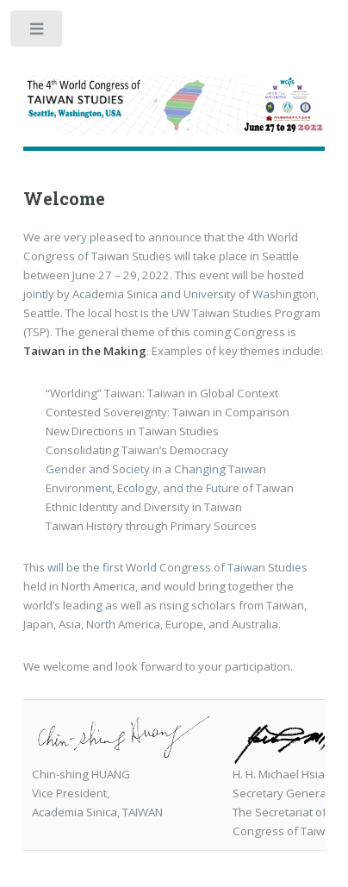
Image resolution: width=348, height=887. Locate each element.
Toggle (37, 32)
